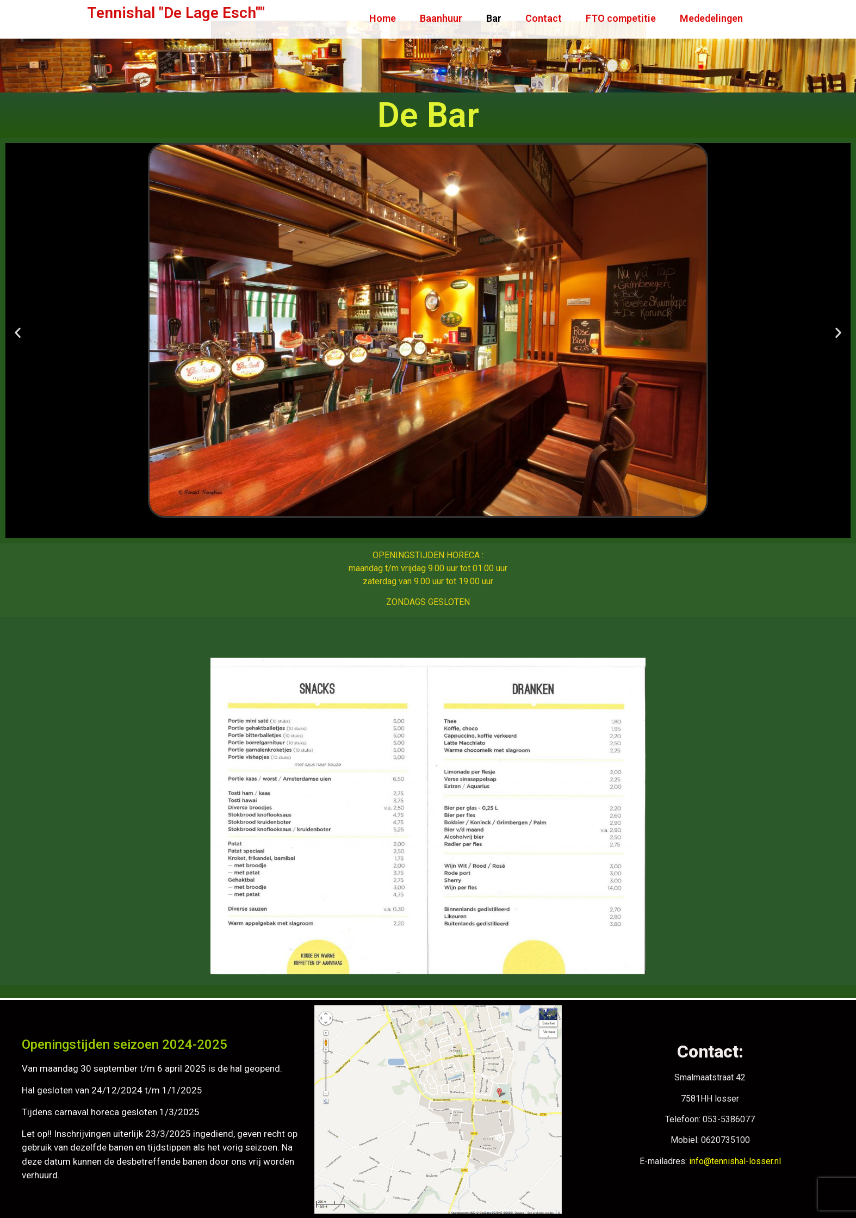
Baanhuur (441, 18)
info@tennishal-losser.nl (735, 1161)
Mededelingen (711, 18)
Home (382, 18)
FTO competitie (621, 18)
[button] (17, 332)
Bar (493, 18)
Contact (543, 18)
